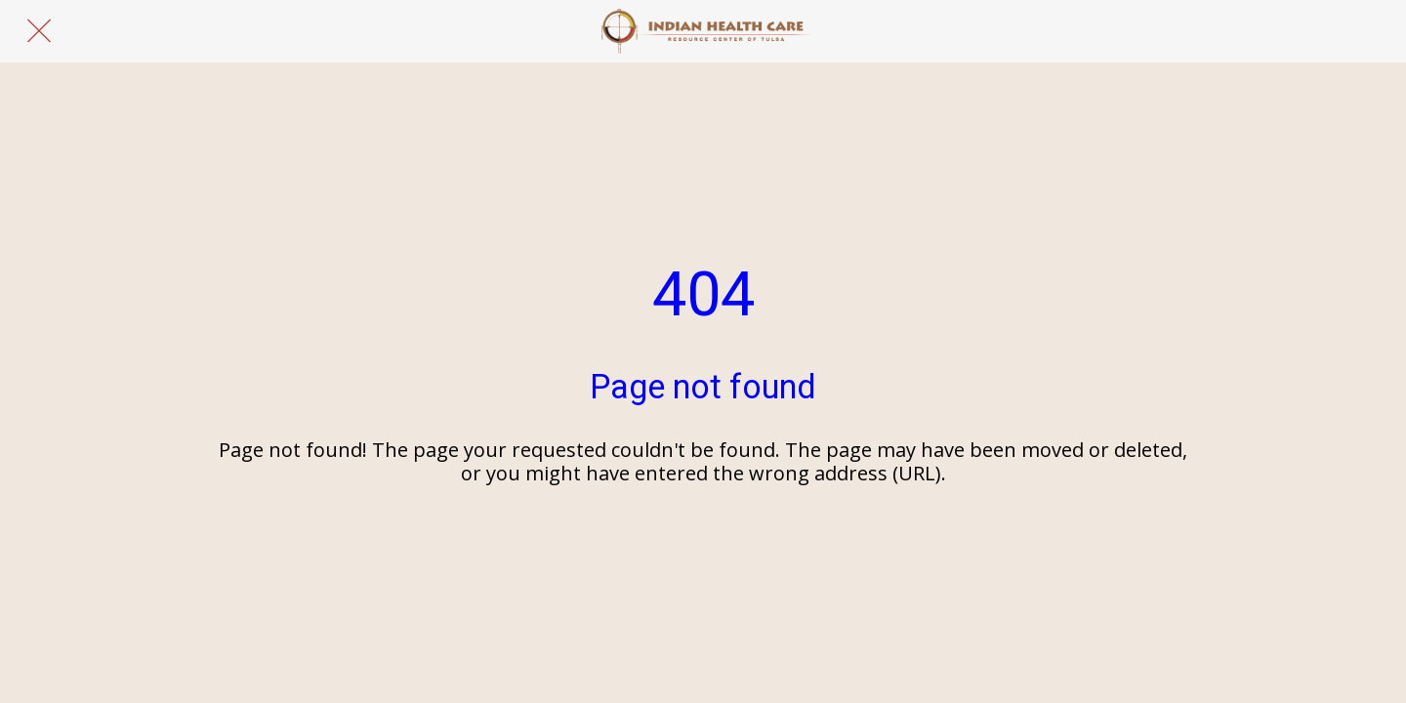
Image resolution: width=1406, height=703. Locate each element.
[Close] (39, 31)
